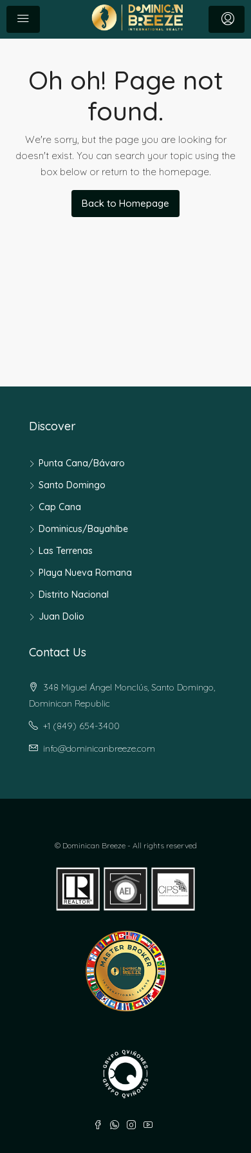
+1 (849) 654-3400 (81, 726)
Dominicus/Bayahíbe (83, 529)
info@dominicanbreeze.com (99, 748)
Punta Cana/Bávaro (82, 463)
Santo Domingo (72, 485)
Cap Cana (60, 507)
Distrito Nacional (74, 594)
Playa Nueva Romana (85, 572)
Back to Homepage (125, 203)
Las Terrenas (66, 551)
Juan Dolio (61, 616)
